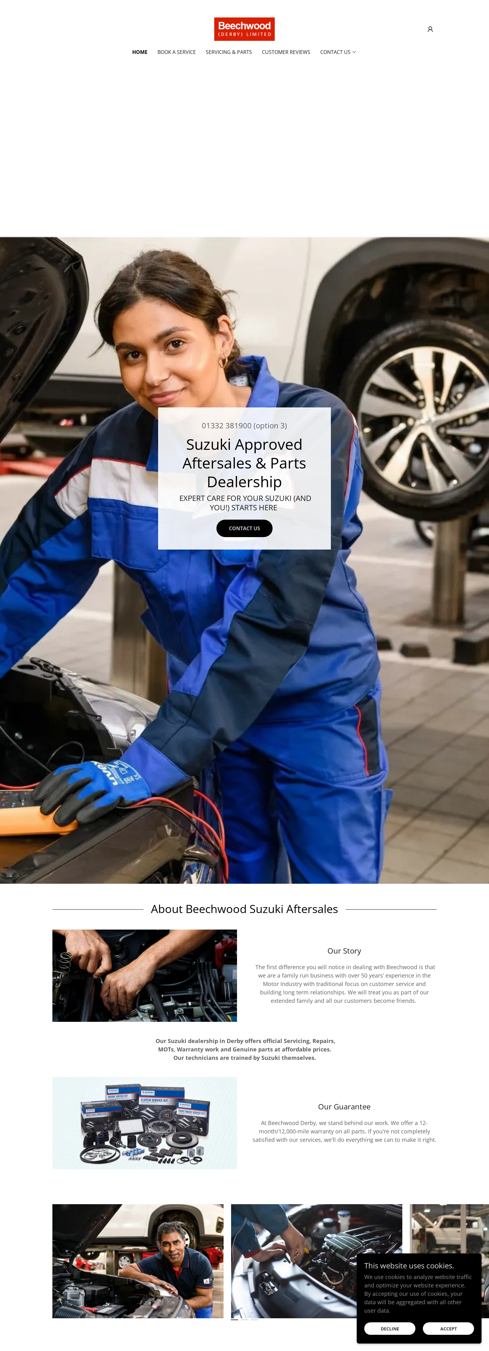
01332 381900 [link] (227, 425)
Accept (448, 1329)
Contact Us (244, 528)
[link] (244, 28)
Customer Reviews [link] (286, 52)
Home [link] (140, 52)
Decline (390, 1329)
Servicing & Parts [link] (229, 52)
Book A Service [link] (176, 52)
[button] (430, 29)
